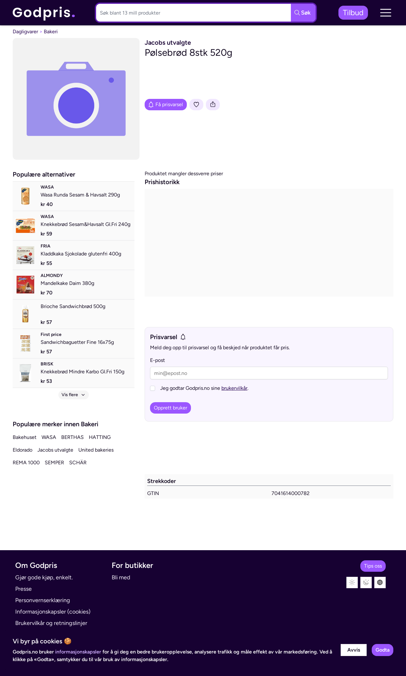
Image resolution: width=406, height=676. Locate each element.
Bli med (121, 577)
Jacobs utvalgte (55, 450)
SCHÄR (78, 463)
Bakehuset (24, 437)
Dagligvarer (25, 32)
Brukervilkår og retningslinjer (51, 623)
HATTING (100, 437)
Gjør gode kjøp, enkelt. (44, 577)
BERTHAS (72, 437)
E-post (157, 360)
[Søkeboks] (192, 13)
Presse (23, 588)
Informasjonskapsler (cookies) (52, 611)
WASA (49, 437)
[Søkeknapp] (303, 13)
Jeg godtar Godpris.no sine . (204, 388)
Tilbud (353, 12)
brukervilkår (234, 388)
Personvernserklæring (42, 600)
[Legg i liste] (196, 104)
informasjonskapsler (78, 652)
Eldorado (22, 450)
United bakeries (96, 450)
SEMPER (54, 463)
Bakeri (51, 32)
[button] (385, 12)
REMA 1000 (26, 463)
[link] (44, 13)
